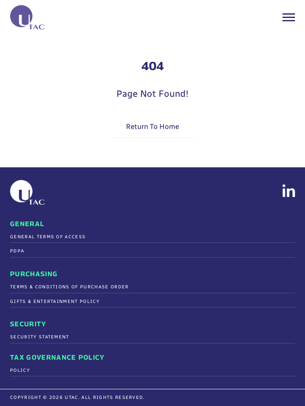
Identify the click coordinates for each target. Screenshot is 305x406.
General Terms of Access (48, 237)
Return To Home (152, 126)
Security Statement (39, 337)
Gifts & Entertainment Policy (55, 301)
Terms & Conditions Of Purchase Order (69, 287)
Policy (20, 370)
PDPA (17, 251)
